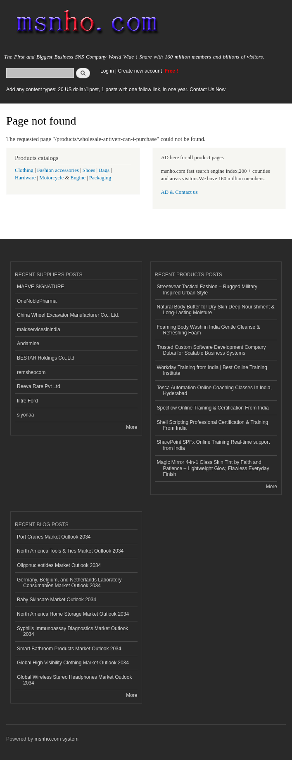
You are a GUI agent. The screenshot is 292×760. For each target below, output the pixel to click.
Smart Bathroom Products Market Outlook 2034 (69, 649)
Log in (107, 71)
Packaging (100, 178)
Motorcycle (51, 178)
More (131, 427)
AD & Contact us (179, 192)
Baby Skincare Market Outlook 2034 (56, 599)
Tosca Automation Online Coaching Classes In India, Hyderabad (214, 390)
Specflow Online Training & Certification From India (213, 408)
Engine (78, 178)
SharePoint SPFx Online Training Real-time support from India (213, 445)
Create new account (140, 71)
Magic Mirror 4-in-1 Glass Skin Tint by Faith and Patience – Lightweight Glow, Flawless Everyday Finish (213, 468)
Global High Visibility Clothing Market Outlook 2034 (73, 663)
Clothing (24, 170)
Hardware (25, 178)
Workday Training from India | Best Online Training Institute (212, 370)
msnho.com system (56, 739)
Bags (104, 170)
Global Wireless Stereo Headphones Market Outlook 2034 (74, 680)
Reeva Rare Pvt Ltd (38, 386)
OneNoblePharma (37, 301)
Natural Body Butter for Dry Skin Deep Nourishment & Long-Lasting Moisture (216, 309)
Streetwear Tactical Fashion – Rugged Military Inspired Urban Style (207, 289)
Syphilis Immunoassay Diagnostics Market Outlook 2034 (72, 631)
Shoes (89, 170)
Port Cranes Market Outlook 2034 (54, 537)
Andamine (28, 343)
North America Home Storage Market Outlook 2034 (73, 614)
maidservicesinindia (38, 329)
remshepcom (31, 372)
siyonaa (25, 415)
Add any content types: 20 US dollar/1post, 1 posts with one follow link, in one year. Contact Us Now (116, 89)
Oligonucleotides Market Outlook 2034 (59, 565)
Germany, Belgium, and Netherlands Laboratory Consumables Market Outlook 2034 (69, 582)
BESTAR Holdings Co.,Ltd (45, 358)
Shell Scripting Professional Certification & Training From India (212, 425)
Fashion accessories (58, 170)
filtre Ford (27, 401)
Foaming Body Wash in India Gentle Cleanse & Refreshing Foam (208, 330)
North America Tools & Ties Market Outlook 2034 (70, 551)
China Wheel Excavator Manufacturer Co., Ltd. (68, 315)
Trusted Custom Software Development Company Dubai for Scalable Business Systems (211, 350)
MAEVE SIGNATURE (40, 286)
